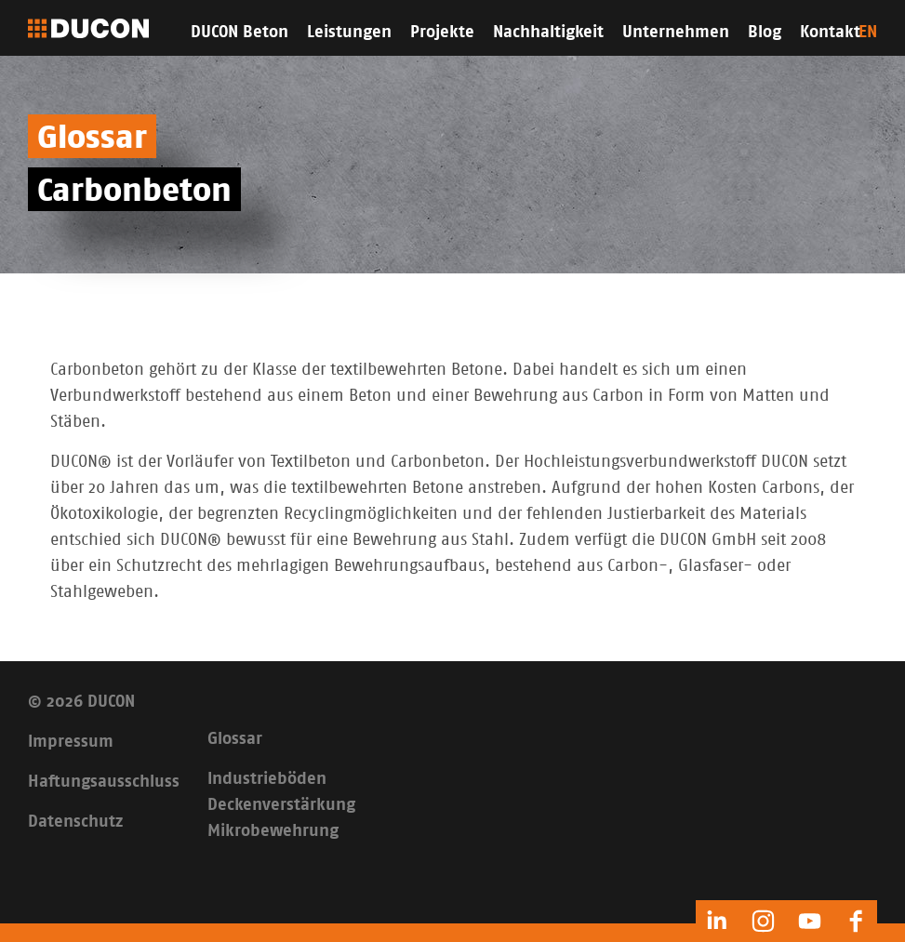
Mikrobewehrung (273, 831)
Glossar (234, 739)
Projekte (442, 32)
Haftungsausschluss (104, 782)
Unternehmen (675, 32)
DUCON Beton (239, 32)
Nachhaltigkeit (548, 32)
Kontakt (830, 32)
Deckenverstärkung (281, 805)
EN (867, 32)
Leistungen (349, 32)
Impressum (70, 742)
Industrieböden (266, 779)
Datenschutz (75, 822)
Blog (764, 32)
